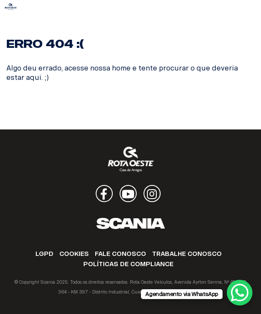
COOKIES (74, 254)
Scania (131, 223)
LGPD (44, 254)
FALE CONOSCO (120, 254)
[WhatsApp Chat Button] (239, 292)
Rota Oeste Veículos (10, 6)
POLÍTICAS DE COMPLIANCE (128, 264)
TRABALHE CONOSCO (187, 254)
